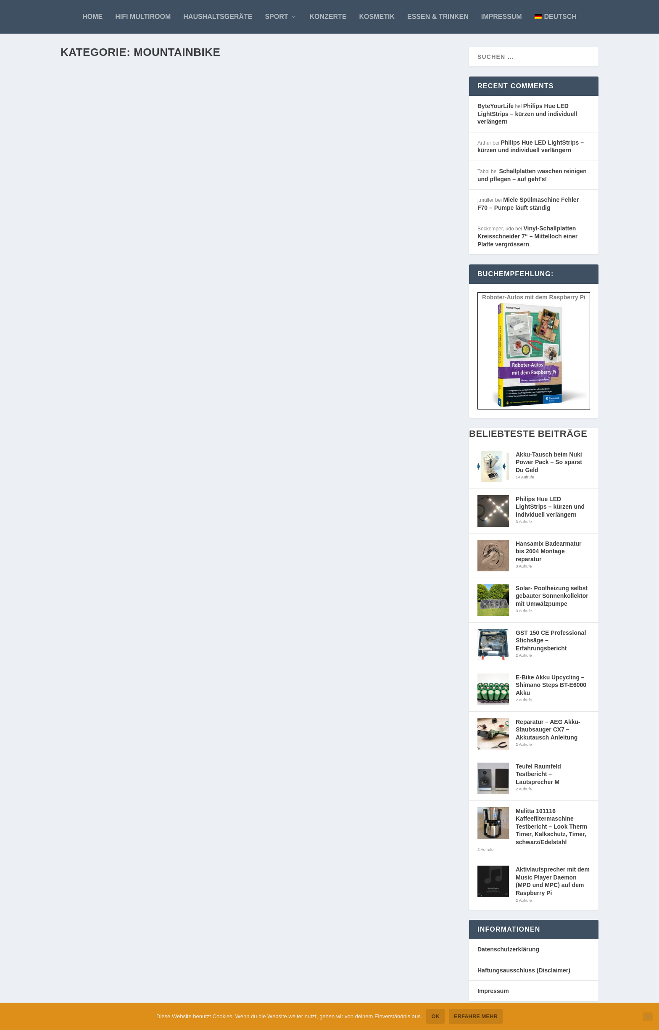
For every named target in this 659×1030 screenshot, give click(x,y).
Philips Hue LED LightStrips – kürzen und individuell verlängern (527, 117)
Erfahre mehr (476, 1016)
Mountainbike (159, 219)
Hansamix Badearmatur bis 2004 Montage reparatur (548, 555)
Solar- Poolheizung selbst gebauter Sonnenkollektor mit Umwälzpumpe (552, 599)
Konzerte (328, 16)
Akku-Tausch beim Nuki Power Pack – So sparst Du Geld (549, 465)
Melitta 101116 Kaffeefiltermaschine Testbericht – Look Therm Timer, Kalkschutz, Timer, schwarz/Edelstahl (551, 830)
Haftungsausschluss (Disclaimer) (523, 973)
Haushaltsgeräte (217, 16)
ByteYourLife (93, 219)
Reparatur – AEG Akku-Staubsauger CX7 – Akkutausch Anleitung (548, 733)
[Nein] (648, 1016)
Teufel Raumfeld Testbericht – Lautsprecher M (538, 777)
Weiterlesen (95, 270)
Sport (276, 16)
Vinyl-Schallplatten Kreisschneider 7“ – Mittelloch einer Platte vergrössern (527, 239)
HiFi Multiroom (143, 16)
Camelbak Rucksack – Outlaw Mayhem (145, 308)
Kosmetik (377, 16)
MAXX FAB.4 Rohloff (108, 596)
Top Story (203, 219)
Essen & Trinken (438, 16)
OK (435, 1016)
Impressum (501, 16)
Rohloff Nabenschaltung (325, 878)
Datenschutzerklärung (508, 952)
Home (92, 16)
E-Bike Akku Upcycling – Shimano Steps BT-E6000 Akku (551, 688)
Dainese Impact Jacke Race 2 (330, 598)
